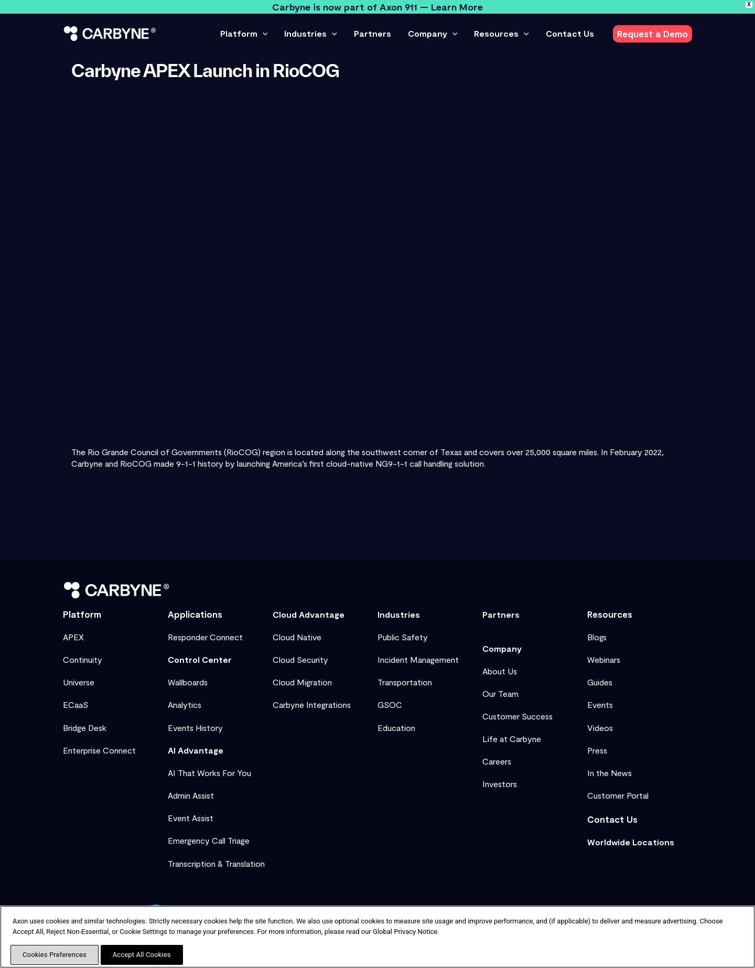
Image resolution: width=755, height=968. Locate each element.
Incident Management (418, 659)
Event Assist (190, 818)
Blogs (597, 637)
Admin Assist (191, 795)
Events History (195, 728)
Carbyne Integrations (312, 704)
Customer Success (517, 716)
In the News (609, 773)
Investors (499, 784)
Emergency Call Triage (209, 840)
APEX (73, 637)
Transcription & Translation (216, 863)
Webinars (603, 659)
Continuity (82, 659)
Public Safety (403, 637)
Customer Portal (618, 795)
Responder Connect (205, 637)
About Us (499, 671)
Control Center (200, 659)
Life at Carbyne (511, 739)
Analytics (184, 704)
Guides (599, 682)
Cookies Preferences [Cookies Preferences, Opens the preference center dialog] (55, 955)
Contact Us (612, 819)
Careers (496, 761)
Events (600, 704)
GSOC (390, 704)
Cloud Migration (302, 682)
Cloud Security (300, 659)
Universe (78, 682)
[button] (262, 33)
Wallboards (188, 682)
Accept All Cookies (142, 955)
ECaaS (75, 704)
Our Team (500, 693)
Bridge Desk (84, 728)
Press (597, 750)
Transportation (405, 682)
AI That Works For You (209, 773)
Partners (501, 614)
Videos (600, 728)
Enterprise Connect (99, 750)
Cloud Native (297, 637)
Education (396, 728)
